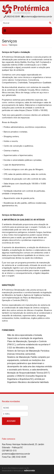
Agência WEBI (29, 471)
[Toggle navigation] (5, 31)
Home (4, 45)
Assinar (11, 421)
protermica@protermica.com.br (38, 16)
